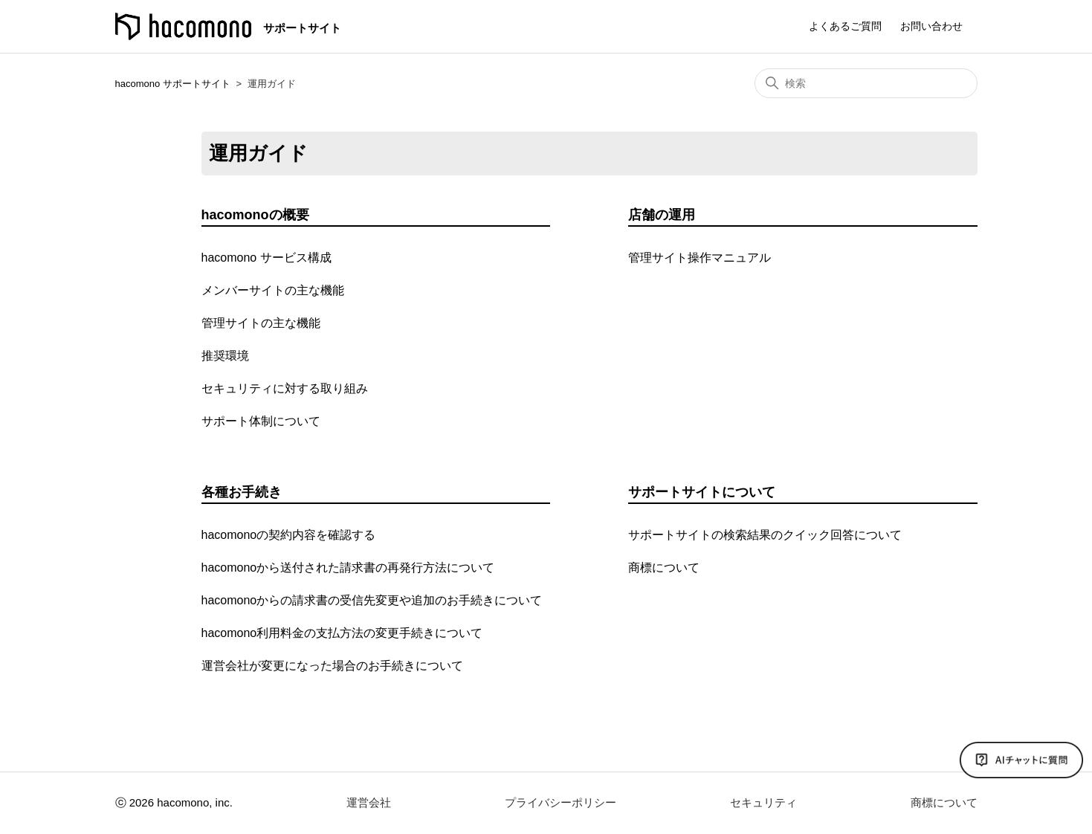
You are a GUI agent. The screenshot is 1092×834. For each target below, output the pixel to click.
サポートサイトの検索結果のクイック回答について (765, 534)
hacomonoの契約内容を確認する (288, 534)
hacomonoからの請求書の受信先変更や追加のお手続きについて (372, 600)
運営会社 (368, 802)
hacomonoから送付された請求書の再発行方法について (348, 567)
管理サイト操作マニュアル (699, 257)
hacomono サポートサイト (172, 83)
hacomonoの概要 (255, 214)
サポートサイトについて (701, 492)
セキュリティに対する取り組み (284, 388)
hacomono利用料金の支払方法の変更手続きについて (342, 633)
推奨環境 (225, 355)
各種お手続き (241, 492)
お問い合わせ (931, 26)
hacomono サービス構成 (266, 257)
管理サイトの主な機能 (260, 323)
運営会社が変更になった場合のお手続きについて (332, 665)
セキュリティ (763, 802)
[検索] (866, 83)
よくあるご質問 (845, 26)
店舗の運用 (661, 214)
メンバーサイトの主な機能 (272, 290)
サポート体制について (260, 421)
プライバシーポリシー (560, 802)
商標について (664, 567)
